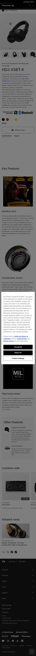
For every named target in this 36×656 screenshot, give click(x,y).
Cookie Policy (22, 339)
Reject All (17, 353)
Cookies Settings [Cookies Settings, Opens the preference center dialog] (18, 358)
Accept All (18, 347)
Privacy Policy (8, 341)
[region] (18, 328)
